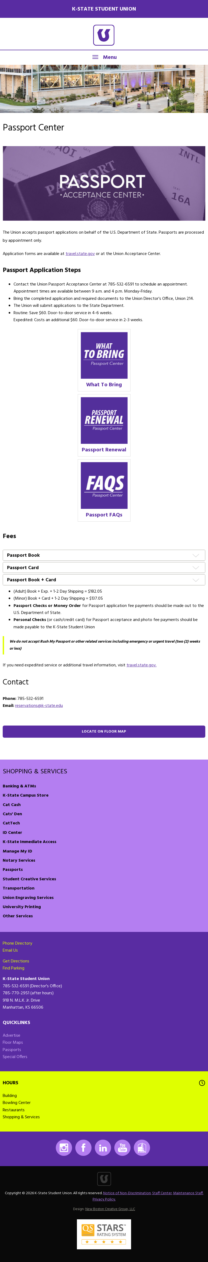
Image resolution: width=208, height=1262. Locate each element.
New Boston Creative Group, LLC (110, 1209)
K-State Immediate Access (29, 841)
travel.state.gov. (141, 665)
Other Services (18, 916)
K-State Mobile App (142, 1148)
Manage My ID (17, 851)
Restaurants (14, 1110)
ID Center (12, 832)
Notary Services (19, 860)
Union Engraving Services (28, 897)
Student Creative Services (29, 879)
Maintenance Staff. (188, 1193)
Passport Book (23, 556)
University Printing (22, 907)
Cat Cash (12, 804)
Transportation (18, 888)
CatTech (11, 823)
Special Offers (15, 1056)
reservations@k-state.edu (39, 705)
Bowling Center (17, 1102)
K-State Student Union (104, 9)
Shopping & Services (35, 772)
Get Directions (16, 961)
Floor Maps (13, 1042)
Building (10, 1095)
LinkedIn (103, 1148)
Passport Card (23, 568)
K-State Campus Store (25, 795)
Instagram (64, 1148)
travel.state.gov (80, 253)
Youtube (122, 1148)
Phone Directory (17, 943)
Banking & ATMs (19, 786)
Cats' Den (12, 814)
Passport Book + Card (31, 580)
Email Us (10, 950)
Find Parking (13, 968)
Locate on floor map (104, 732)
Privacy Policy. (104, 1199)
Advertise (11, 1035)
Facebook (83, 1148)
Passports (13, 869)
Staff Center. (162, 1193)
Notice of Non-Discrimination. (127, 1193)
